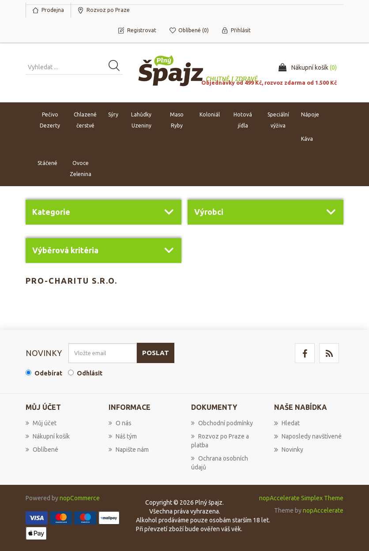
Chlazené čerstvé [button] (85, 120)
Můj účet (41, 423)
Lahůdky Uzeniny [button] (141, 120)
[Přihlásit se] (102, 353)
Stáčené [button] (47, 163)
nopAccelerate (323, 510)
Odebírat (48, 373)
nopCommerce (80, 498)
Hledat (287, 423)
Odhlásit (89, 373)
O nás (120, 423)
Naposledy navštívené (308, 436)
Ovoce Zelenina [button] (80, 169)
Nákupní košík (48, 436)
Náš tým (123, 436)
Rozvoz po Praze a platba (220, 441)
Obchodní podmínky (222, 423)
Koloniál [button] (210, 115)
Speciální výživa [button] (278, 120)
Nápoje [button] (310, 115)
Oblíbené (42, 449)
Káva (307, 139)
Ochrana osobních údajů (219, 463)
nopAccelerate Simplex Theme (301, 498)
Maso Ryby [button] (177, 120)
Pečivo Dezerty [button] (50, 120)
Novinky (288, 449)
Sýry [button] (113, 115)
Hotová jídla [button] (242, 120)
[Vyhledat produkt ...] (74, 67)
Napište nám (129, 449)
